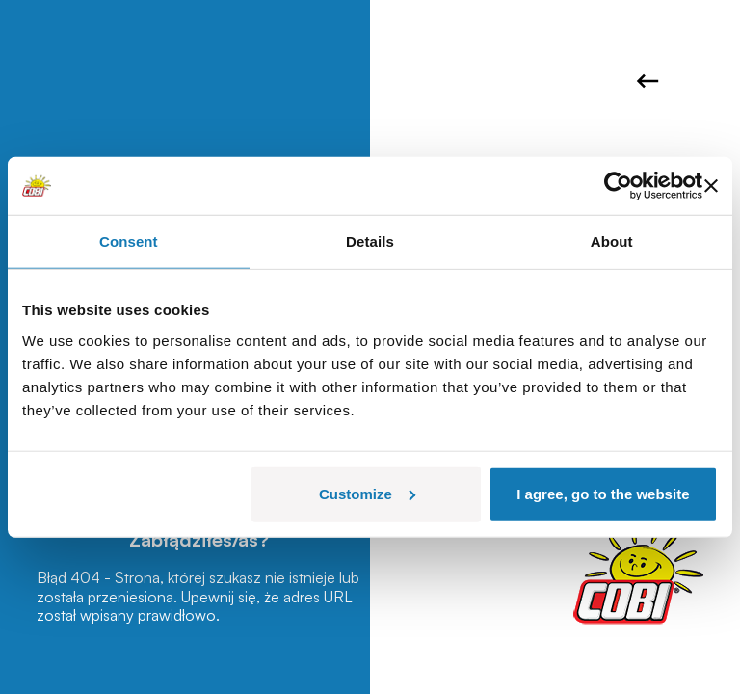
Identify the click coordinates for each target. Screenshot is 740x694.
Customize (367, 493)
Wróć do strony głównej (647, 81)
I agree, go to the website (602, 493)
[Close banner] (711, 186)
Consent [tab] (128, 241)
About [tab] (612, 241)
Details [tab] (370, 241)
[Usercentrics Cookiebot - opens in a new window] (618, 186)
